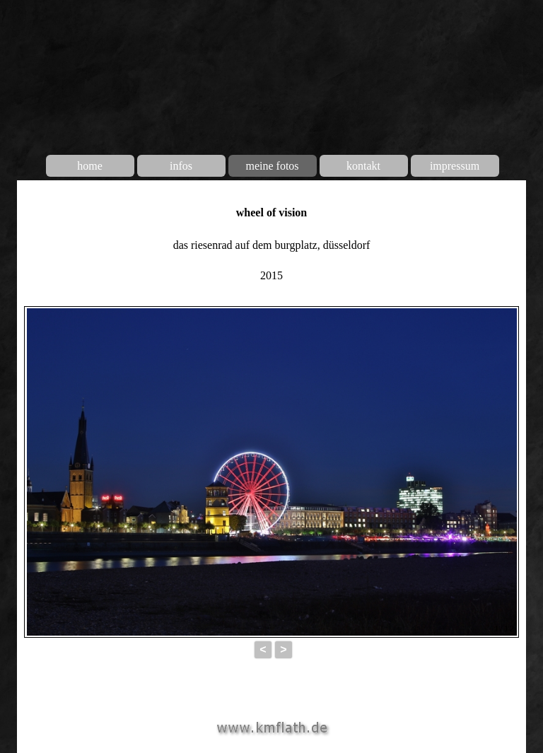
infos (181, 166)
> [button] (283, 649)
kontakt (363, 166)
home (90, 166)
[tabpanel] (271, 243)
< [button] (262, 649)
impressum (454, 166)
